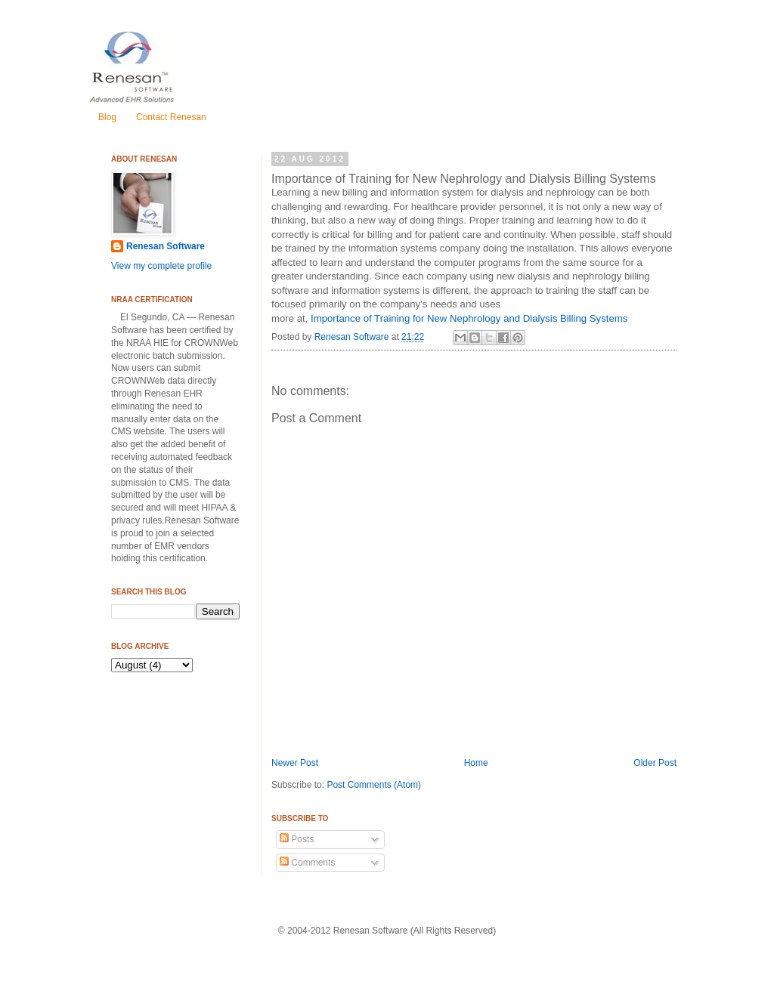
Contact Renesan (171, 117)
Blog (107, 117)
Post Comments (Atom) (374, 785)
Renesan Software (353, 337)
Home (476, 763)
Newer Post (294, 763)
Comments (307, 862)
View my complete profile (161, 266)
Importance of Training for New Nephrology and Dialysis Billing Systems (469, 318)
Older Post (654, 763)
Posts (297, 839)
